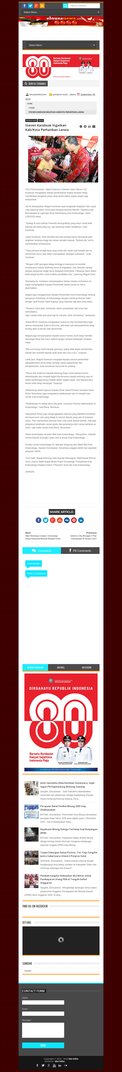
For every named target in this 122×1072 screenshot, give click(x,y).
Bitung (26, 922)
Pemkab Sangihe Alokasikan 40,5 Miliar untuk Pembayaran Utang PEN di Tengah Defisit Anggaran (65, 879)
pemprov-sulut (60, 94)
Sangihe (27, 971)
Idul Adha (73, 1059)
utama (72, 94)
